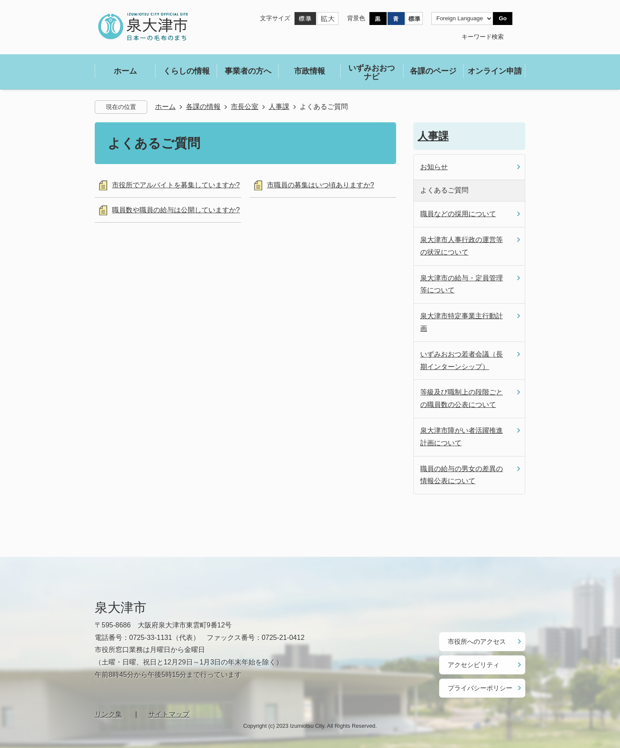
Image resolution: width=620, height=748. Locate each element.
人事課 (279, 106)
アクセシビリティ (472, 662)
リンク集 (108, 710)
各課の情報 (203, 106)
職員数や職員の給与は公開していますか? (176, 210)
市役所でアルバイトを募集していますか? (176, 185)
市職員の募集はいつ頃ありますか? (320, 185)
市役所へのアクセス (475, 640)
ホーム (165, 106)
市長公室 (244, 106)
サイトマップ (168, 710)
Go (503, 18)
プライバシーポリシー (478, 684)
